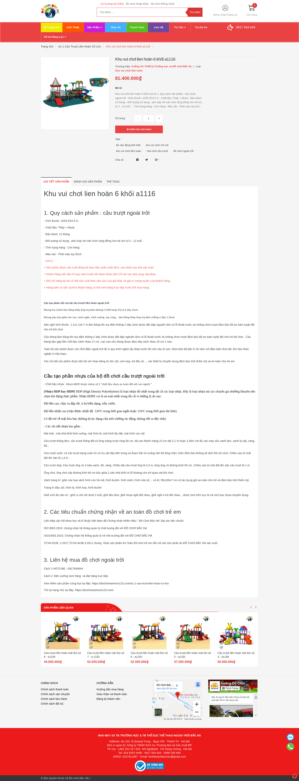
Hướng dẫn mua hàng (110, 689)
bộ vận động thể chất (128, 145)
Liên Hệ (158, 27)
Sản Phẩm (94, 27)
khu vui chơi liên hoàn (128, 151)
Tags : (118, 139)
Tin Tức (180, 27)
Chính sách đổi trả (52, 703)
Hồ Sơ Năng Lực (55, 36)
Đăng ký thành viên (108, 698)
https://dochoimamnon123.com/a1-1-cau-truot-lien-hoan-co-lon (130, 583)
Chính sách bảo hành (54, 698)
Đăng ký (232, 14)
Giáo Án (116, 27)
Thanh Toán (137, 27)
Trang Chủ (51, 27)
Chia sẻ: (119, 160)
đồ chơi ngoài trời (184, 151)
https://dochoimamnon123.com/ (94, 590)
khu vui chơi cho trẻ (157, 145)
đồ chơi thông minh (162, 3)
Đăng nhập (219, 14)
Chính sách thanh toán (55, 689)
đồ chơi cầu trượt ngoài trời (134, 376)
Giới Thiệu (73, 27)
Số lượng (120, 118)
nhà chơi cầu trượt (157, 151)
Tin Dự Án (201, 27)
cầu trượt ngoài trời (126, 213)
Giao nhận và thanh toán (112, 694)
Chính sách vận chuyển (55, 694)
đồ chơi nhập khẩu (137, 3)
